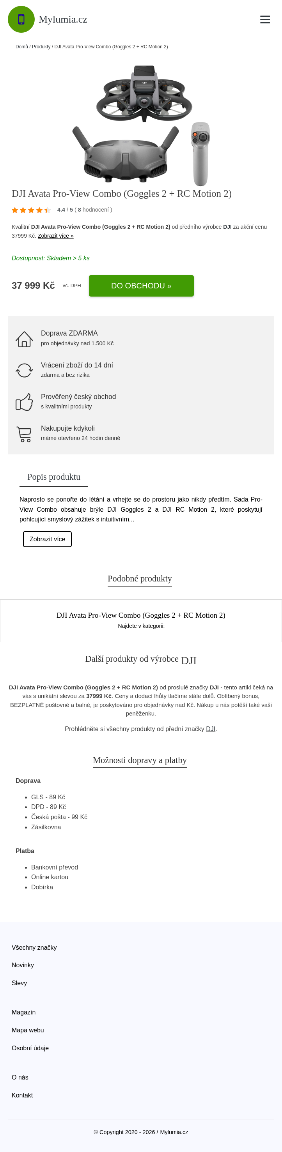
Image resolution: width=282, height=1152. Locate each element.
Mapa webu (28, 1030)
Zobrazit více (48, 539)
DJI (227, 227)
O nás (20, 1077)
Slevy (19, 983)
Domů (22, 46)
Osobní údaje (30, 1048)
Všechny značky (34, 947)
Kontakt (22, 1095)
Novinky (23, 965)
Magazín (23, 1012)
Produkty (41, 46)
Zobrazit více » (56, 236)
